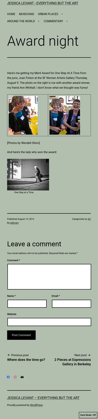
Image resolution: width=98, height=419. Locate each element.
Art (89, 219)
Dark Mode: (88, 415)
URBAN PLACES (48, 14)
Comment (13, 260)
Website (11, 314)
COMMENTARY (53, 21)
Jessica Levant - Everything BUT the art (42, 3)
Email (56, 295)
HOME (11, 14)
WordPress (36, 405)
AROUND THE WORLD (21, 21)
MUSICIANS (26, 14)
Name (11, 295)
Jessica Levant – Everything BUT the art (43, 398)
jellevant (14, 223)
